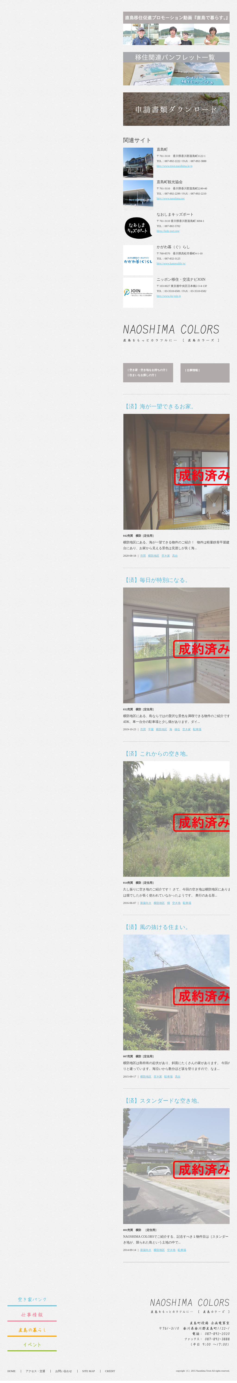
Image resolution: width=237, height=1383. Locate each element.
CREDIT (110, 1373)
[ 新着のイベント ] (195, 52)
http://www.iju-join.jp (169, 1264)
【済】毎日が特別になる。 (41, 263)
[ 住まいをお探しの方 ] (26, 58)
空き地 (60, 586)
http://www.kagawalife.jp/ (171, 1232)
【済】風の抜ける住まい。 (41, 610)
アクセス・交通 (35, 1373)
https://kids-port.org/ (168, 1199)
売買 (27, 238)
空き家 (50, 238)
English (148, 9)
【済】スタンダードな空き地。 (47, 784)
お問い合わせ (63, 1373)
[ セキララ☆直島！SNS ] (142, 58)
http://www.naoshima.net (171, 1167)
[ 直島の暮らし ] (137, 53)
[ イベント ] (191, 57)
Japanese (164, 9)
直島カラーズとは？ (205, 20)
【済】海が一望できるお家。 (44, 89)
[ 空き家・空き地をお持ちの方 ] (31, 53)
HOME (11, 1373)
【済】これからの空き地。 (41, 437)
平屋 (35, 412)
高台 (59, 238)
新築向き (30, 586)
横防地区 (38, 238)
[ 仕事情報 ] (76, 53)
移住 (61, 412)
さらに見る (158, 238)
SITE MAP (88, 1373)
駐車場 (81, 412)
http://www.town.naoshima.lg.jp (175, 1134)
